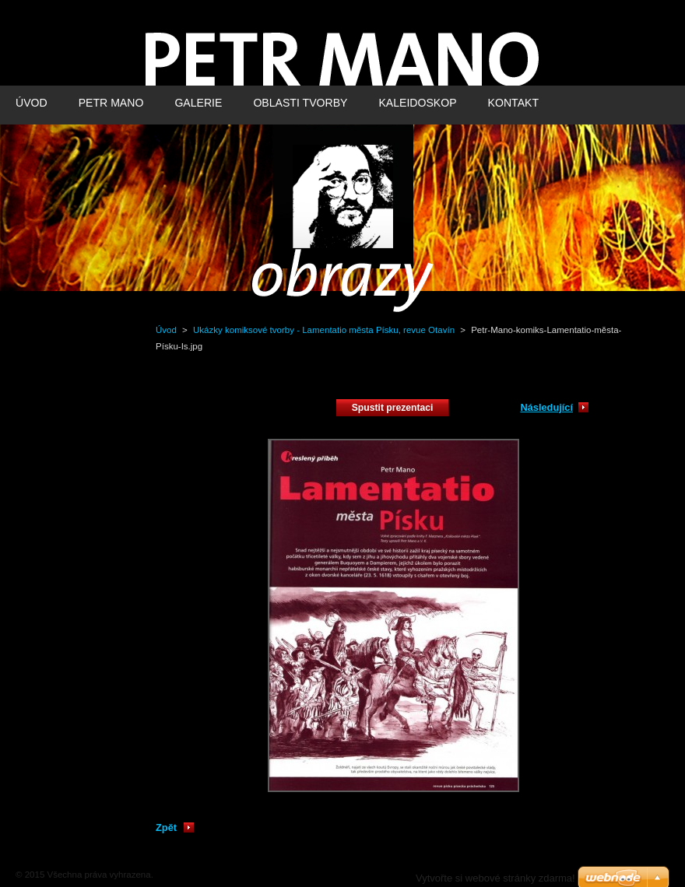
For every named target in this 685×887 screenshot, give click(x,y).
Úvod (166, 330)
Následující (546, 407)
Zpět (166, 827)
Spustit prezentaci (393, 407)
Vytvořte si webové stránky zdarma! (495, 878)
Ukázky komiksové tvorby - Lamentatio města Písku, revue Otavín (324, 330)
